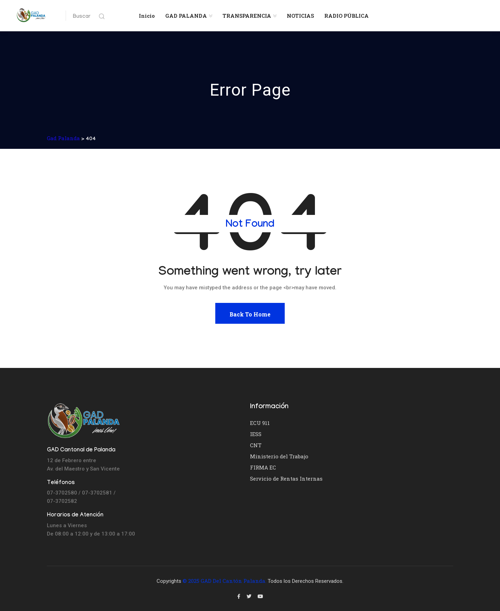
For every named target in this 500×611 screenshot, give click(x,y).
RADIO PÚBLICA (346, 15)
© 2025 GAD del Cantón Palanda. (224, 580)
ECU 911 (260, 422)
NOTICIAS (300, 15)
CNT (255, 445)
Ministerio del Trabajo (279, 456)
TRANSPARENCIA (247, 15)
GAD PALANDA (186, 15)
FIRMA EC (263, 467)
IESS (255, 434)
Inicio (147, 15)
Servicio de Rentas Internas (286, 478)
